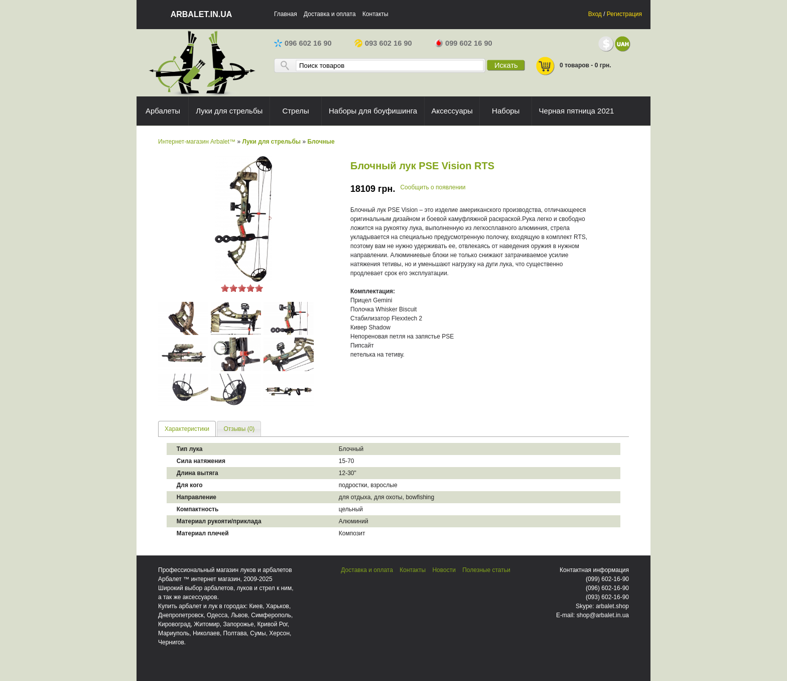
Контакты (375, 14)
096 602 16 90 (303, 43)
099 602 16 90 (463, 43)
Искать (506, 65)
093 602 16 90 (383, 43)
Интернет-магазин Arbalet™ (196, 141)
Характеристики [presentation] (187, 428)
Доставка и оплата (330, 14)
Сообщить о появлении (432, 187)
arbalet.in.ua (201, 14)
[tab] (187, 428)
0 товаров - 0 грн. (573, 66)
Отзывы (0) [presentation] (238, 428)
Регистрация (624, 14)
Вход (595, 14)
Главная (285, 14)
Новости (443, 570)
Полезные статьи (486, 570)
